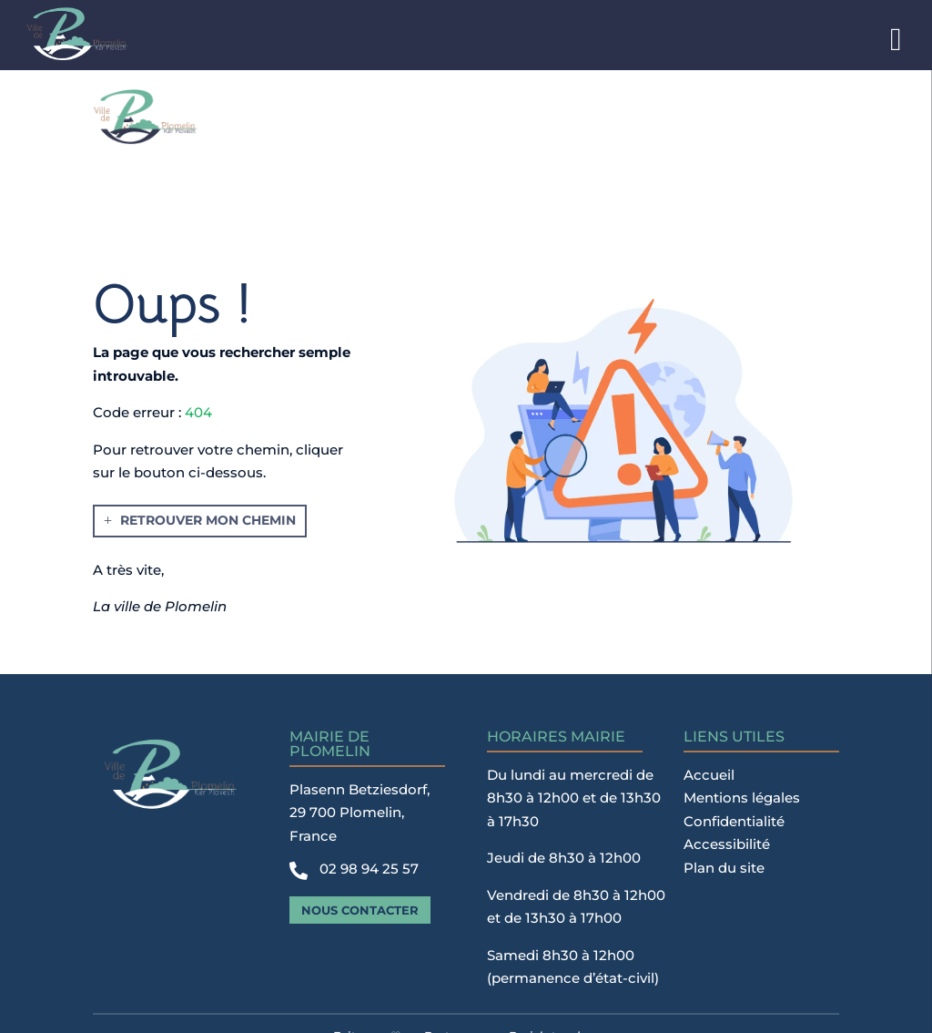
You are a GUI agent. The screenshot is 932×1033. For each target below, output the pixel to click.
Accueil (709, 774)
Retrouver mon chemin (208, 520)
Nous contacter (360, 910)
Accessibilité (727, 844)
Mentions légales (742, 797)
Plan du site (724, 867)
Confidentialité (734, 821)
